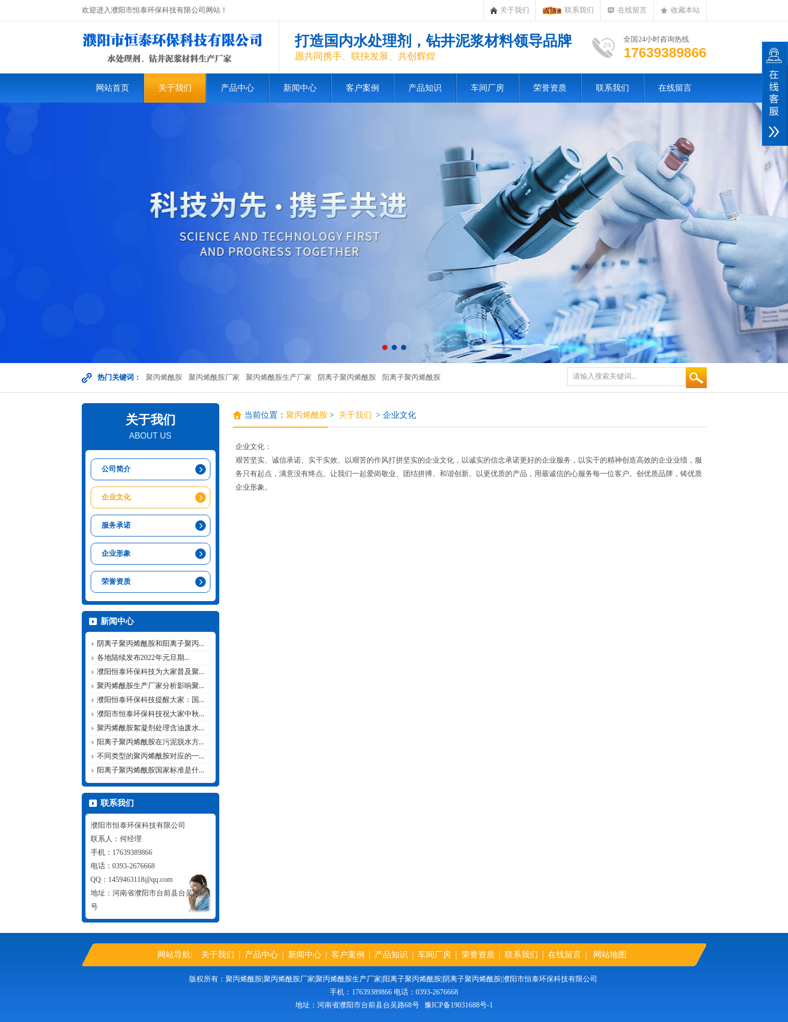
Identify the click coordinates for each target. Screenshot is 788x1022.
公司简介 (116, 469)
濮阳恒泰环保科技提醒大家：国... (151, 700)
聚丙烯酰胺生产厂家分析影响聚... (151, 686)
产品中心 (237, 87)
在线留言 (627, 10)
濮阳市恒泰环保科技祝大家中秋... (151, 714)
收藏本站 (680, 10)
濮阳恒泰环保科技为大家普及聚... (151, 672)
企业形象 (116, 553)
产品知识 (425, 87)
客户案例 (362, 87)
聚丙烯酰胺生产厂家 (278, 377)
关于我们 (509, 10)
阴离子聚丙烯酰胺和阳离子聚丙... (151, 643)
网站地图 (610, 954)
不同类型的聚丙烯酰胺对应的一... (151, 756)
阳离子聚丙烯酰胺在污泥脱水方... (151, 742)
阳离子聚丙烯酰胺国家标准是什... (151, 770)
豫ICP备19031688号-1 (458, 1005)
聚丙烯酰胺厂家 (214, 377)
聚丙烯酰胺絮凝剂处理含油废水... (151, 728)
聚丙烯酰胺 (164, 377)
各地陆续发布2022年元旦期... (143, 658)
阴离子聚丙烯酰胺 (347, 377)
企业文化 (116, 497)
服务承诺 (116, 525)
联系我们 (568, 10)
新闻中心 (300, 87)
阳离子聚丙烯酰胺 (411, 377)
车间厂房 (487, 87)
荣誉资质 (550, 87)
